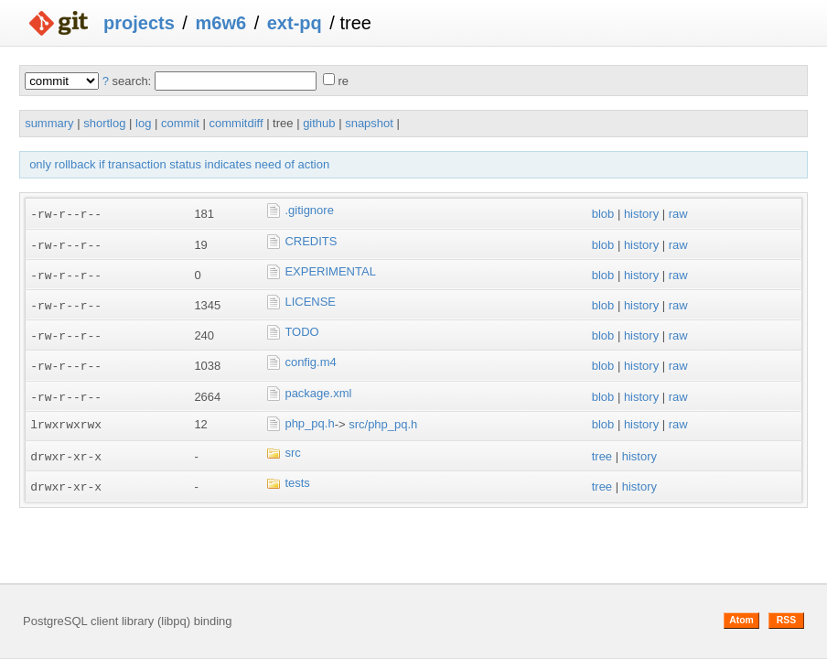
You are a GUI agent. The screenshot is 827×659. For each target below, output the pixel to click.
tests (297, 478)
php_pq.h (309, 420)
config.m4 (310, 359)
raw (678, 214)
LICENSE (310, 300)
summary (49, 123)
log (143, 123)
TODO (301, 329)
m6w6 (220, 23)
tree (602, 452)
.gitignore (309, 210)
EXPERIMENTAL (330, 269)
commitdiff (236, 123)
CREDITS (311, 240)
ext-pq (294, 23)
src (292, 448)
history (641, 214)
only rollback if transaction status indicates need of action (179, 164)
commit (180, 123)
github (319, 123)
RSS (786, 620)
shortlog (104, 123)
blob (603, 214)
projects (139, 23)
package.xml (318, 388)
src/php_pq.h (383, 420)
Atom (741, 620)
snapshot (369, 123)
